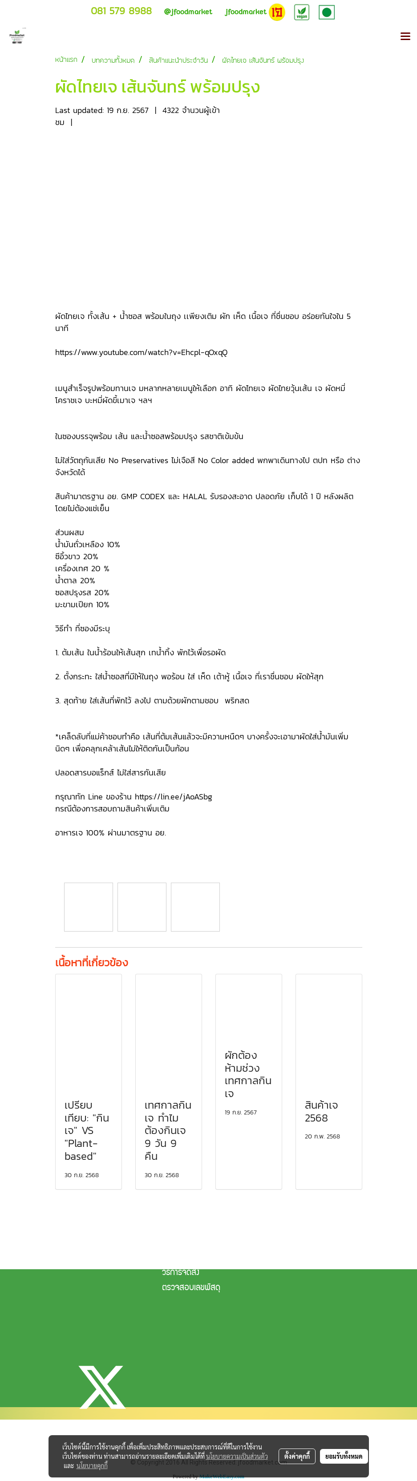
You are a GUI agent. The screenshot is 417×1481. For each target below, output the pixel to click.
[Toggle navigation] (405, 37)
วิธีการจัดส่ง (180, 1273)
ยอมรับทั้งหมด (344, 1456)
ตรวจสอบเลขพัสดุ (191, 1288)
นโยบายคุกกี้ (92, 1465)
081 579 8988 (121, 11)
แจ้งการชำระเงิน (185, 1258)
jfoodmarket (188, 11)
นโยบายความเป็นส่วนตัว (237, 1456)
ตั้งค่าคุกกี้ (297, 1456)
